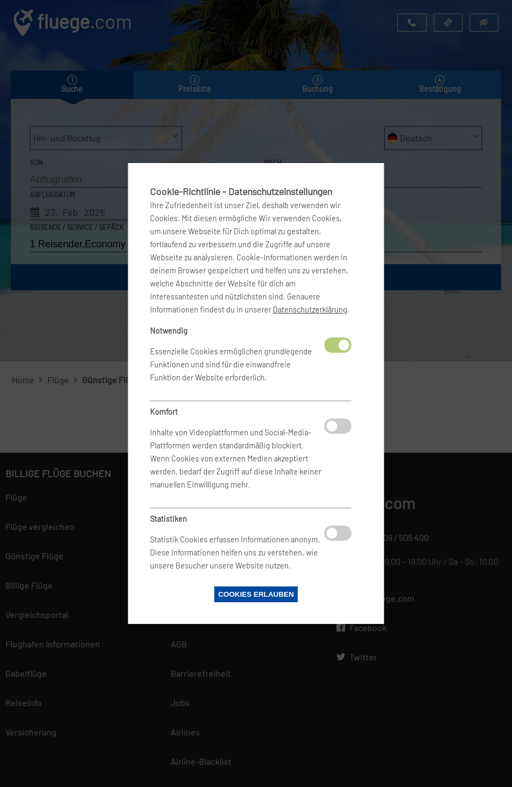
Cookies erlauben (256, 594)
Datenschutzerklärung (310, 309)
